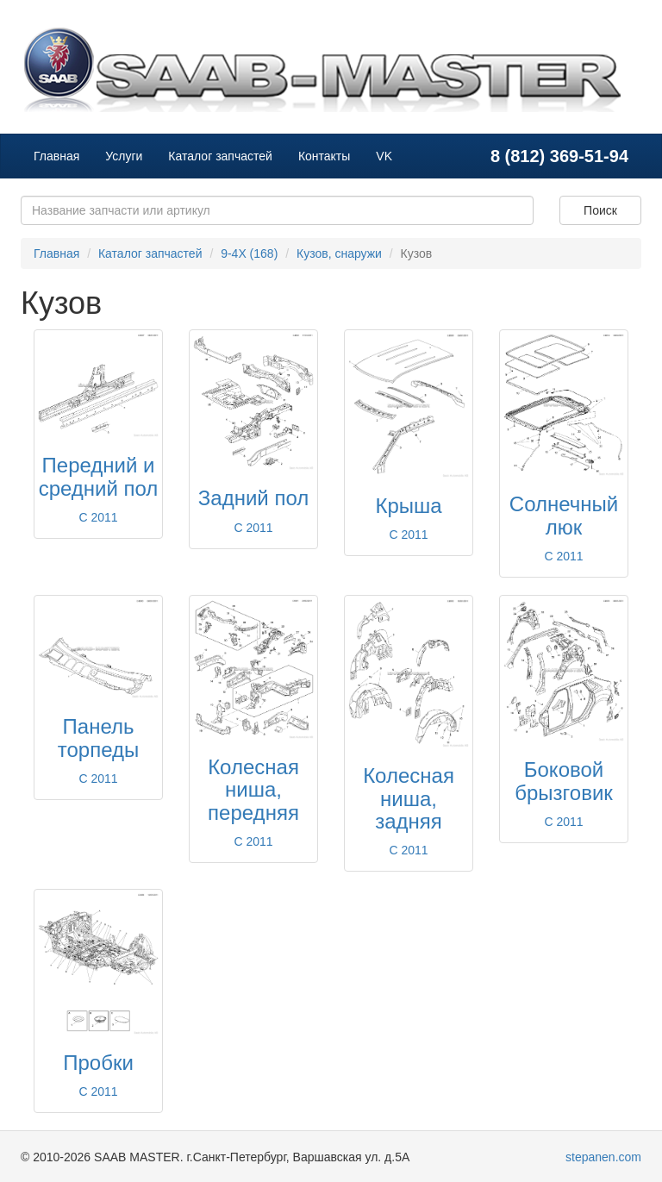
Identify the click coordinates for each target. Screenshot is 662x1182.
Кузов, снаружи (339, 253)
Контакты (324, 156)
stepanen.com (603, 1157)
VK (384, 156)
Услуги (123, 156)
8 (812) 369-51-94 (559, 156)
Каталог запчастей (220, 156)
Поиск (600, 210)
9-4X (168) (249, 253)
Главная (56, 156)
